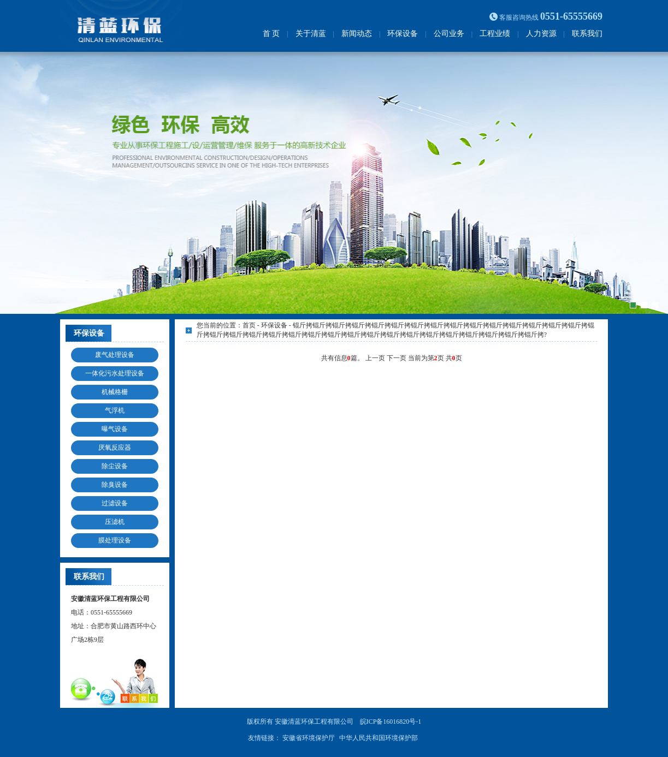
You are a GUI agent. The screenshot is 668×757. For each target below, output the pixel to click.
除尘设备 (115, 466)
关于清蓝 (310, 33)
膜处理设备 (114, 540)
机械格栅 (115, 392)
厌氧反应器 (114, 447)
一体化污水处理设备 (114, 373)
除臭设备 (115, 484)
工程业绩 (495, 33)
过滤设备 (115, 503)
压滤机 (115, 522)
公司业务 (449, 33)
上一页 (376, 358)
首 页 (271, 33)
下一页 (397, 358)
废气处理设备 (114, 355)
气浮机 (115, 410)
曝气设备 (115, 429)
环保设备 (402, 33)
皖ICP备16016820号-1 (391, 721)
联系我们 (587, 33)
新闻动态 (356, 33)
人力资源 (541, 33)
